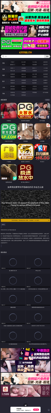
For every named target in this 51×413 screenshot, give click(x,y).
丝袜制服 (24, 70)
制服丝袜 (12, 76)
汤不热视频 (45, 92)
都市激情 (12, 86)
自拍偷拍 (24, 68)
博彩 (3, 63)
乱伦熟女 (34, 76)
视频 (3, 69)
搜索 (47, 56)
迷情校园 (12, 89)
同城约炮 (12, 92)
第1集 (3, 224)
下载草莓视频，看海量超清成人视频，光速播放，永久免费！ (30, 220)
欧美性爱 (45, 74)
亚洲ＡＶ (12, 68)
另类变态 (45, 76)
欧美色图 (34, 80)
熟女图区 (34, 83)
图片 (3, 81)
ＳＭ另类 (45, 70)
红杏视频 (12, 95)
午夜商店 (24, 92)
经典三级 (24, 76)
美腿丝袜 (12, 83)
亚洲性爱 (12, 74)
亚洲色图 (24, 80)
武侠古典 (45, 86)
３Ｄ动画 (45, 68)
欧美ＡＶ (34, 68)
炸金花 (23, 64)
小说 (3, 87)
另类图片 (45, 83)
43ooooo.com (25, 52)
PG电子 (12, 62)
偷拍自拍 (24, 74)
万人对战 (34, 62)
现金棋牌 (34, 64)
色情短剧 (24, 95)
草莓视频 (34, 92)
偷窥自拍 (12, 80)
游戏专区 (45, 62)
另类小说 (24, 89)
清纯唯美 (24, 83)
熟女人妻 (12, 70)
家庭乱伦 (24, 86)
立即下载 (36, 409)
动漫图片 (45, 80)
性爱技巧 (45, 89)
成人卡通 (34, 74)
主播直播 (34, 70)
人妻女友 (34, 86)
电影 (3, 75)
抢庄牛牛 (45, 64)
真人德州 (24, 62)
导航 (3, 93)
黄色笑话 (34, 89)
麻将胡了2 (12, 64)
